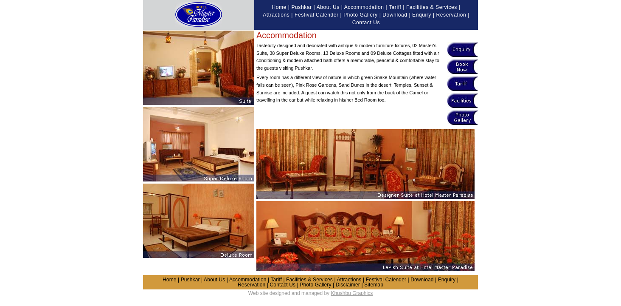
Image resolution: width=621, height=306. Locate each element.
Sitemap (373, 285)
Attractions (276, 15)
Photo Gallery (360, 15)
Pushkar (301, 7)
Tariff (395, 7)
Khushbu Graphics (352, 293)
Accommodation (364, 7)
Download (394, 15)
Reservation (451, 15)
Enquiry (421, 15)
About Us (328, 7)
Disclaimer (348, 285)
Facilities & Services (431, 7)
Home (279, 7)
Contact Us (366, 23)
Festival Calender (317, 15)
